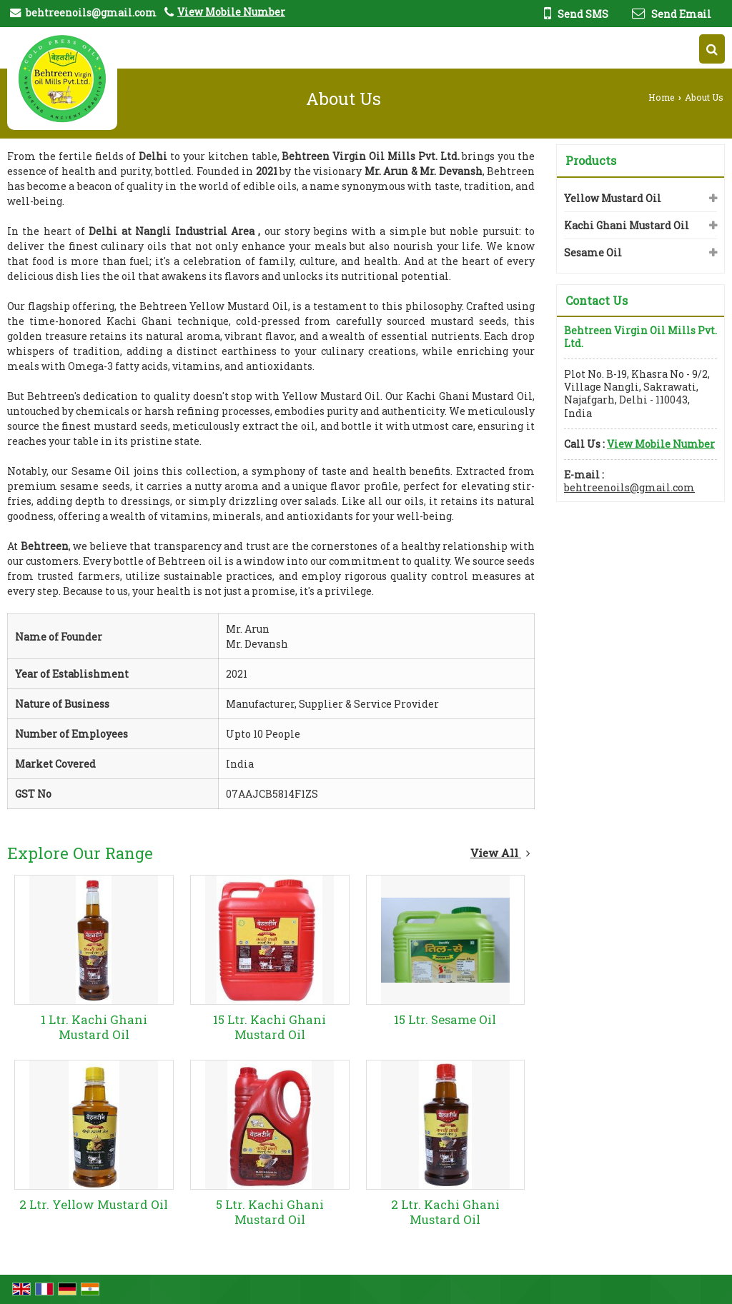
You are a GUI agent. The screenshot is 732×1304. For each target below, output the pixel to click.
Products (590, 160)
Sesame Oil (593, 252)
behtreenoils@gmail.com (91, 12)
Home (661, 97)
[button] (231, 12)
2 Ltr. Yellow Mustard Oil (93, 1204)
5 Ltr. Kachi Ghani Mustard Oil (270, 1212)
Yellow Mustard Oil (612, 198)
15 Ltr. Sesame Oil (445, 1019)
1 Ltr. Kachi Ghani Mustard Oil (94, 1027)
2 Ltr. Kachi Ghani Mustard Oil (445, 1212)
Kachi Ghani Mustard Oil (626, 225)
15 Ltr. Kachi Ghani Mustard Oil (269, 1027)
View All (500, 853)
